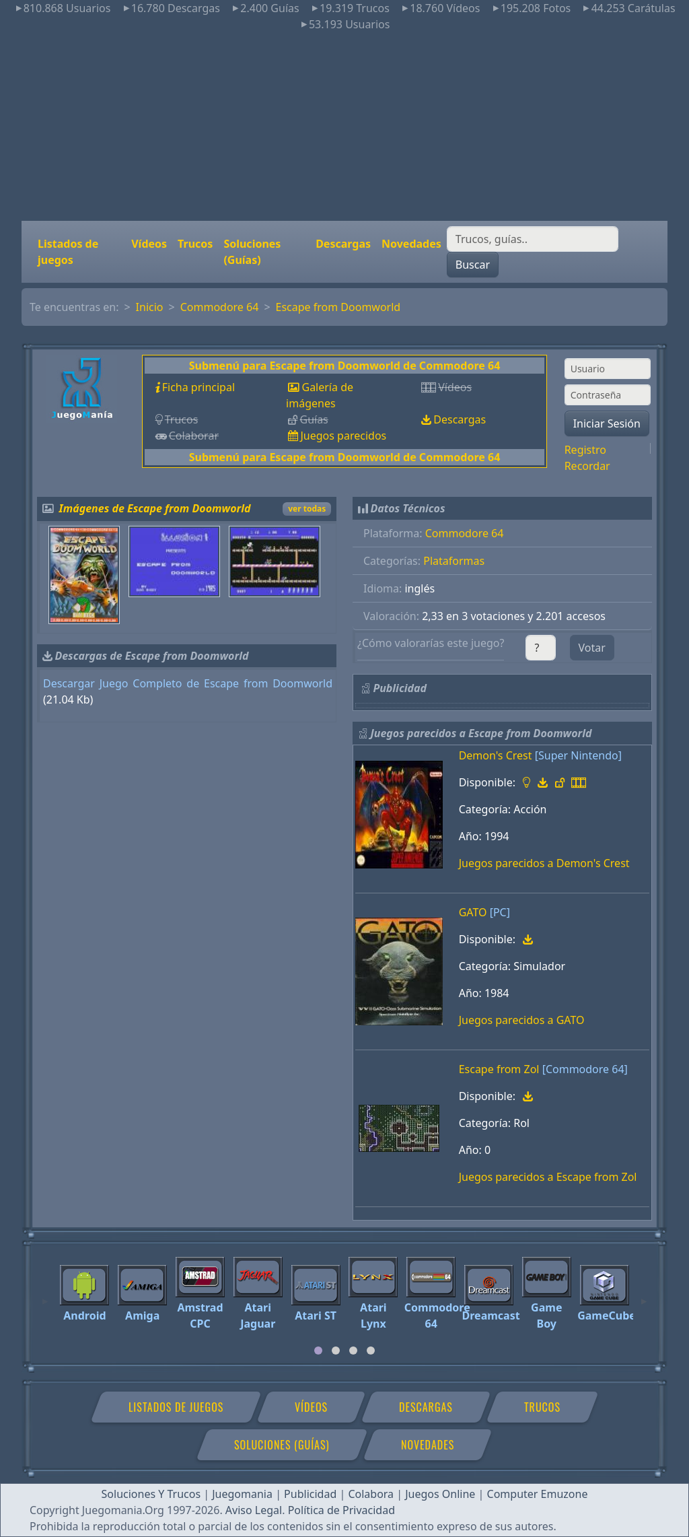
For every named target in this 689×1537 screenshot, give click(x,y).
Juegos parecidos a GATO (522, 1020)
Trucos (195, 243)
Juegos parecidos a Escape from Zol (548, 1176)
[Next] (644, 1295)
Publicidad (310, 1494)
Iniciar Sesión (607, 423)
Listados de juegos (68, 251)
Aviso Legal (253, 1510)
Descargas (343, 243)
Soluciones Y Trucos (151, 1494)
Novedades (411, 243)
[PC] (500, 912)
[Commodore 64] (585, 1069)
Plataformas (453, 560)
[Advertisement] (344, 126)
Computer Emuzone (537, 1494)
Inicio (150, 307)
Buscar (473, 264)
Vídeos (149, 243)
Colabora (371, 1494)
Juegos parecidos (343, 435)
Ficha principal (198, 387)
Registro (585, 449)
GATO (473, 912)
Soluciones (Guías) (252, 251)
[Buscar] (532, 239)
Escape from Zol (499, 1069)
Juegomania (242, 1494)
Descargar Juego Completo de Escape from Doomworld (187, 683)
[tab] (318, 1350)
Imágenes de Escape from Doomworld (155, 508)
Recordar (587, 465)
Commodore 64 (219, 307)
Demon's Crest (495, 755)
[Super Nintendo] (578, 755)
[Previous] (45, 1295)
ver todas (307, 508)
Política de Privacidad (341, 1510)
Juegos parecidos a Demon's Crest (544, 863)
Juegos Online (440, 1494)
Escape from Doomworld (338, 307)
